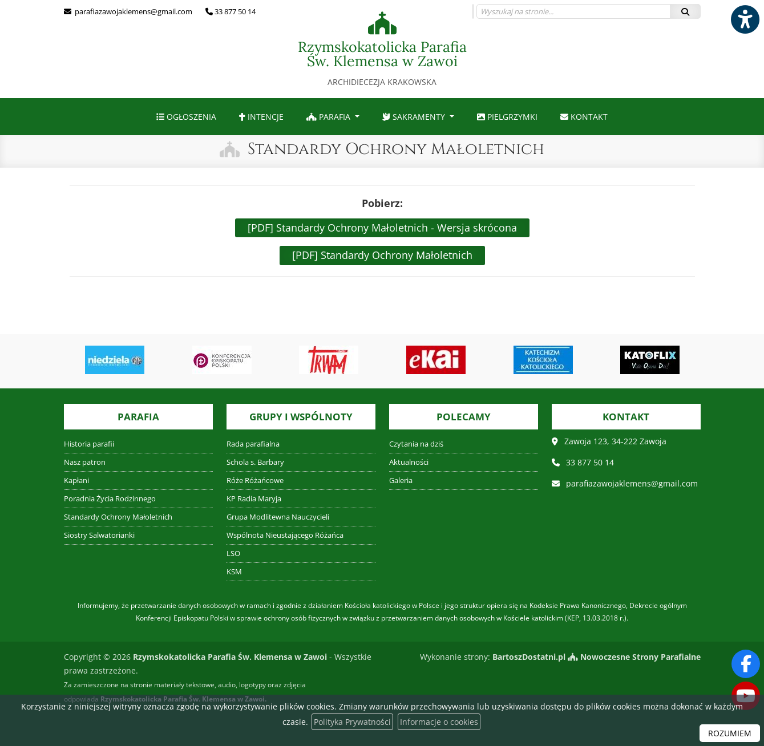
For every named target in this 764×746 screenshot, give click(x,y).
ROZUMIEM (729, 733)
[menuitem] (186, 116)
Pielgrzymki (507, 116)
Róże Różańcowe (255, 480)
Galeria (401, 480)
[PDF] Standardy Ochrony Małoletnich (382, 255)
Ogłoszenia (186, 116)
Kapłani (76, 480)
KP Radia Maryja (254, 499)
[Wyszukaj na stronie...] (573, 11)
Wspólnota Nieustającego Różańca (285, 535)
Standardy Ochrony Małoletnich (396, 149)
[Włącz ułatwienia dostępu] (744, 19)
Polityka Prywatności (352, 721)
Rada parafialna (253, 444)
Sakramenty (414, 116)
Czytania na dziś (416, 444)
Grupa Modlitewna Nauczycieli (278, 517)
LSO (233, 553)
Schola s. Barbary (255, 462)
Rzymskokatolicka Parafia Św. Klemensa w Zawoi (382, 49)
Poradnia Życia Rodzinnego (110, 499)
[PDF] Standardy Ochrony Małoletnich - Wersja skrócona (382, 227)
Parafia (329, 116)
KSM (234, 572)
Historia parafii (89, 444)
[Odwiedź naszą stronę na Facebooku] (745, 664)
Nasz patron (85, 462)
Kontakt (584, 116)
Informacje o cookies (439, 721)
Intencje (261, 116)
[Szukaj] (685, 11)
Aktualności (409, 462)
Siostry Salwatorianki (99, 535)
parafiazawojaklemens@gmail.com (132, 11)
